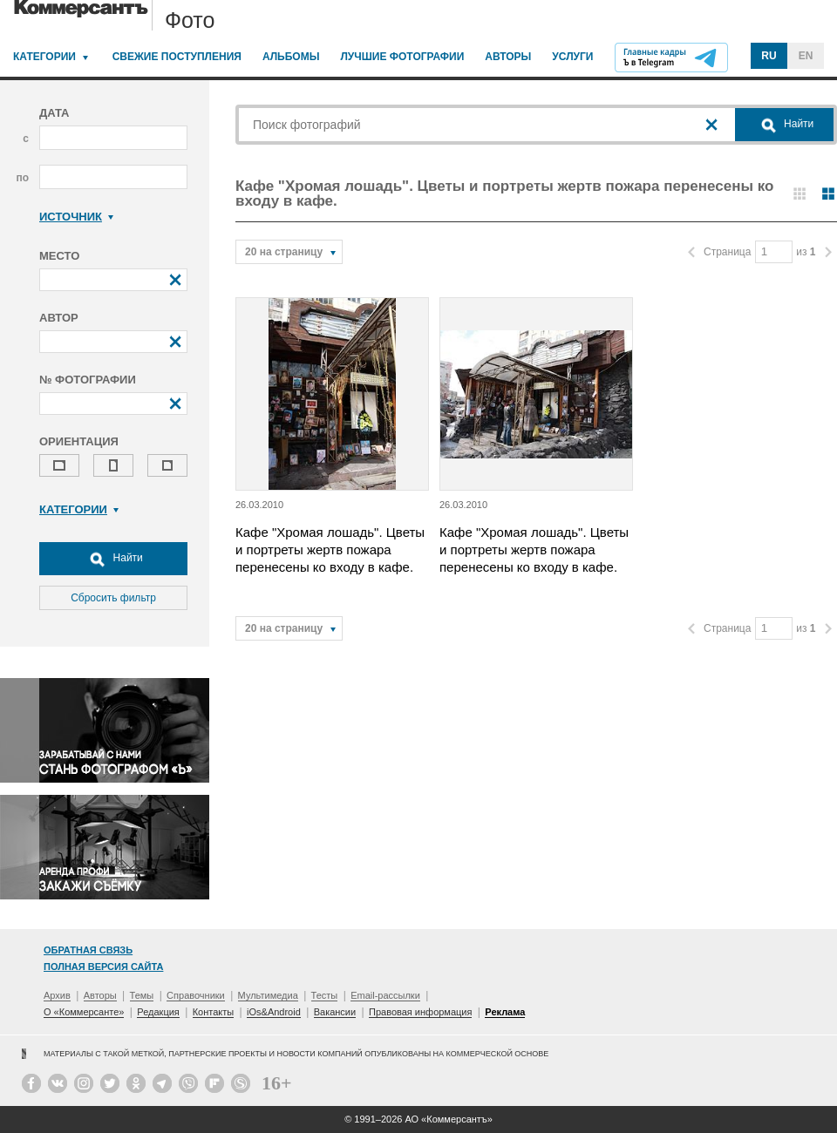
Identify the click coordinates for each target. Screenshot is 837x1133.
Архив (57, 995)
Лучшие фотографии (402, 57)
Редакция (158, 1012)
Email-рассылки (385, 995)
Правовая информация (420, 1012)
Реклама (505, 1012)
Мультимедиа (268, 995)
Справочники (196, 995)
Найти (113, 559)
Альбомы (291, 57)
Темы (142, 995)
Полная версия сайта (103, 966)
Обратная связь (88, 950)
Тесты (324, 995)
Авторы (508, 57)
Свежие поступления (177, 57)
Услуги (572, 57)
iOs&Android (274, 1012)
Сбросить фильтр (113, 598)
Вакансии (335, 1012)
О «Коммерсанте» (84, 1012)
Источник (76, 216)
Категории (44, 57)
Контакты (214, 1012)
